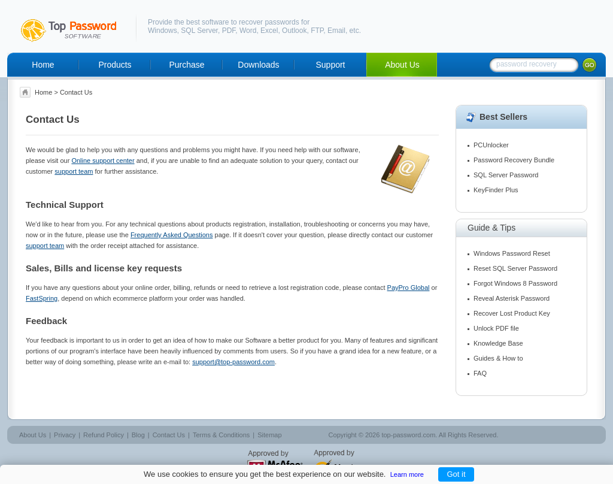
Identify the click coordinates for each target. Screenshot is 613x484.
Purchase (186, 64)
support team (73, 171)
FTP (317, 30)
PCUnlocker (491, 145)
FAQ (480, 373)
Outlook (294, 30)
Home (43, 64)
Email (336, 30)
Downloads (258, 64)
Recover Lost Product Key (512, 313)
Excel (269, 30)
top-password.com (408, 434)
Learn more (407, 474)
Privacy (64, 434)
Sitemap (269, 434)
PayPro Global (408, 287)
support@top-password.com (233, 361)
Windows (162, 30)
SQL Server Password (506, 175)
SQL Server (199, 30)
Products (114, 64)
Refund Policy (103, 434)
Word (247, 30)
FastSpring (41, 298)
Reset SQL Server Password (515, 268)
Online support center (102, 160)
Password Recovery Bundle (514, 160)
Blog (138, 434)
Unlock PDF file (496, 328)
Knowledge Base (498, 343)
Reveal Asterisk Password (512, 298)
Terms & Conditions (221, 434)
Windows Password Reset (512, 253)
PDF (229, 30)
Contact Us (169, 434)
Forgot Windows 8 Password (515, 283)
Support (330, 64)
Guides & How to (498, 358)
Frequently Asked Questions (172, 234)
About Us (402, 64)
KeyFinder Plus (496, 189)
